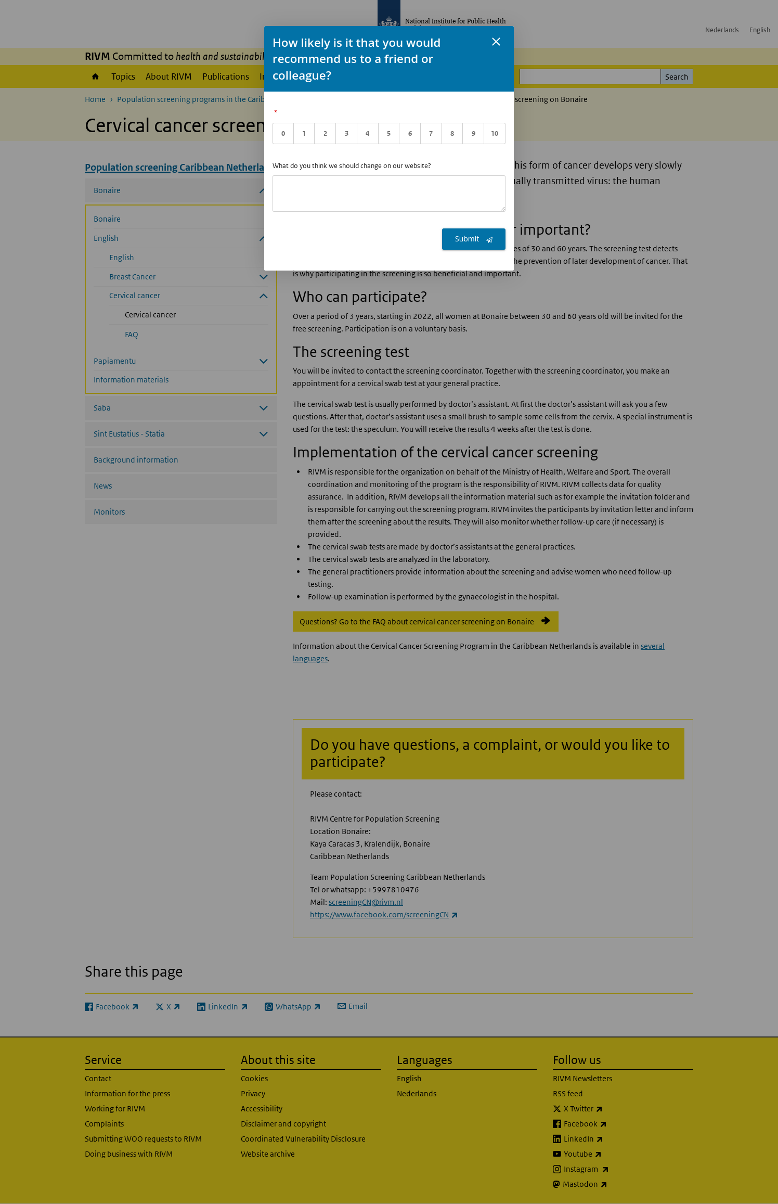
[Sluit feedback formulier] (496, 41)
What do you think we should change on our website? (352, 165)
